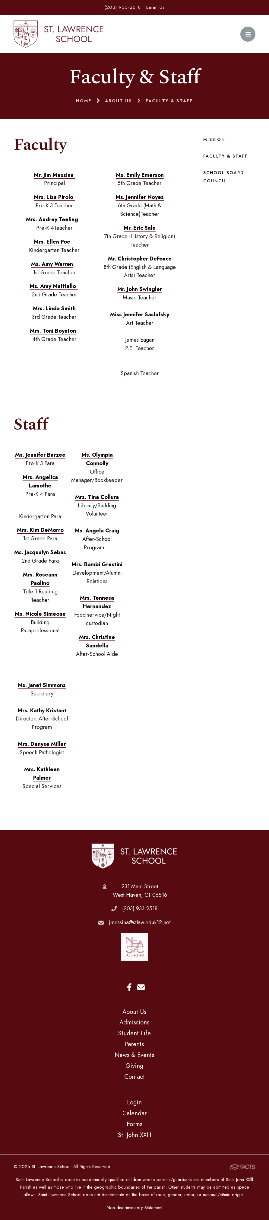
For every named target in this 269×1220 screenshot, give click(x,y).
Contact (134, 1076)
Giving (134, 1065)
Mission (214, 139)
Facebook (129, 987)
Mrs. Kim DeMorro (40, 530)
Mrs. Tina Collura (97, 497)
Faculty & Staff (225, 156)
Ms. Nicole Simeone (40, 614)
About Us (134, 1011)
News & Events (134, 1054)
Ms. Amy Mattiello (54, 286)
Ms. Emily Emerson (140, 175)
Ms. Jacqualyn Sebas (40, 552)
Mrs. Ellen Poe (52, 242)
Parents (134, 1044)
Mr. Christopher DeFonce (140, 259)
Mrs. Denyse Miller (42, 744)
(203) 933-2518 (122, 7)
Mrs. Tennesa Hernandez (97, 602)
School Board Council (223, 177)
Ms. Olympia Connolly (97, 459)
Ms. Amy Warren (52, 264)
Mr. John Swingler (139, 289)
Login (134, 1102)
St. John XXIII (134, 1134)
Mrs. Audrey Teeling (52, 219)
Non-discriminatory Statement (134, 1207)
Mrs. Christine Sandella (97, 641)
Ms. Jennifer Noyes (140, 197)
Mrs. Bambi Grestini (96, 564)
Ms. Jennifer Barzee (40, 455)
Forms (134, 1124)
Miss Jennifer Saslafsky (139, 314)
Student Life (134, 1033)
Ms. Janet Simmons (42, 685)
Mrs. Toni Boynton (53, 331)
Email (141, 987)
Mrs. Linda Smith (54, 308)
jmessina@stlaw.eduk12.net (140, 922)
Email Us (155, 7)
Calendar (134, 1113)
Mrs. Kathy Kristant (41, 710)
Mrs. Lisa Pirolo (54, 197)
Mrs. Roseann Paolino (40, 579)
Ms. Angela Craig (97, 531)
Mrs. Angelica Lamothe (40, 481)
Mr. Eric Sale (140, 228)
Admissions (134, 1022)
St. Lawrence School (134, 856)
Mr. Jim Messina (54, 175)
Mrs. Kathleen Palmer (42, 773)
